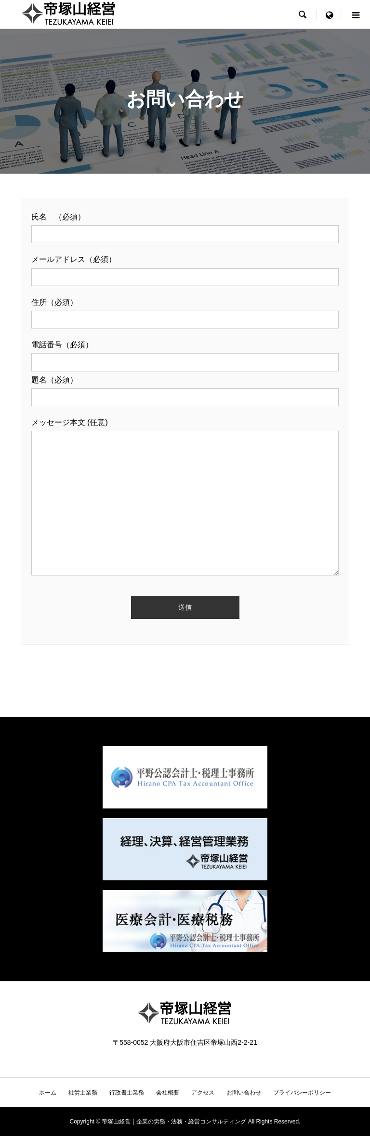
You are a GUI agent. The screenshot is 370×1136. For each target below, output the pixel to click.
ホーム (47, 1092)
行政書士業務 (126, 1092)
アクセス (202, 1092)
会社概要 (167, 1092)
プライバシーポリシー (302, 1092)
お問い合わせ (243, 1092)
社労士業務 (82, 1092)
